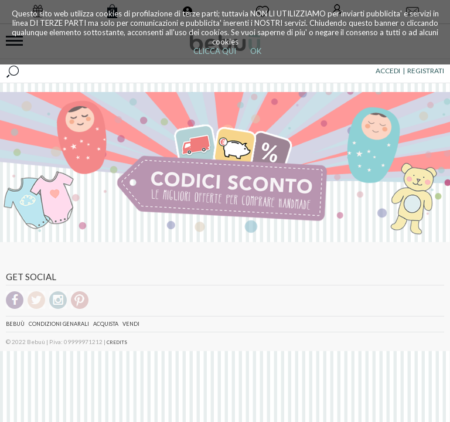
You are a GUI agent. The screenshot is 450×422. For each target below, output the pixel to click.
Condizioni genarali (59, 324)
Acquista (105, 324)
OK (255, 51)
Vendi (130, 324)
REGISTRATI (425, 70)
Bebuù (15, 324)
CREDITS (117, 342)
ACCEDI (388, 70)
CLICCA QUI (214, 51)
